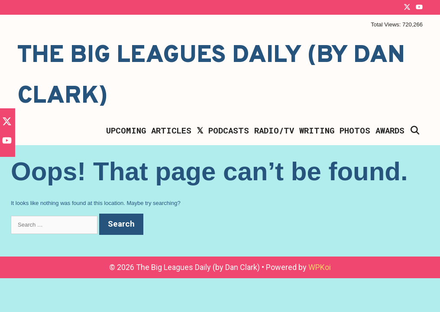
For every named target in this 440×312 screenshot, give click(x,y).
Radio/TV (274, 130)
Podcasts (228, 130)
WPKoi (319, 267)
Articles (171, 130)
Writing (316, 130)
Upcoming (126, 130)
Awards (389, 130)
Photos (355, 130)
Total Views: (386, 24)
